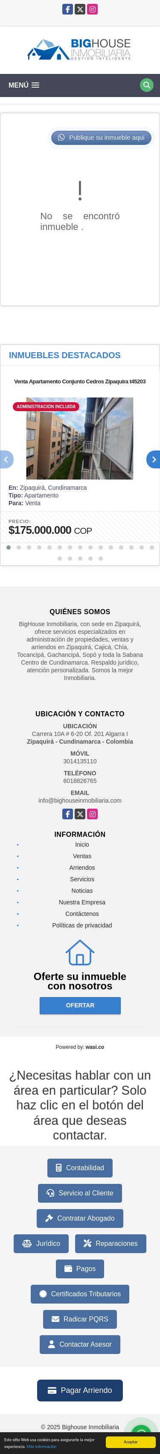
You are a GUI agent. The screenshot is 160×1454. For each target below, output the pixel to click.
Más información (41, 1447)
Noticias (82, 890)
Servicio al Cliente (80, 1193)
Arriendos (82, 867)
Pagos (80, 1269)
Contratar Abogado (79, 1218)
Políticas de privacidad (82, 925)
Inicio (82, 844)
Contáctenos (82, 913)
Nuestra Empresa (82, 902)
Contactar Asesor (80, 1344)
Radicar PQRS (80, 1319)
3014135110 (80, 761)
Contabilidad (80, 1168)
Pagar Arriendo (80, 1390)
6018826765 (80, 780)
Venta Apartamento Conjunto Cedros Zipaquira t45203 (79, 381)
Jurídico (41, 1244)
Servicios (82, 879)
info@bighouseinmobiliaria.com (80, 800)
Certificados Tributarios (80, 1294)
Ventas (82, 856)
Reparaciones (111, 1244)
